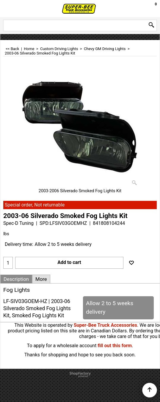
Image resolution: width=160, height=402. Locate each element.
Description (16, 279)
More (41, 279)
